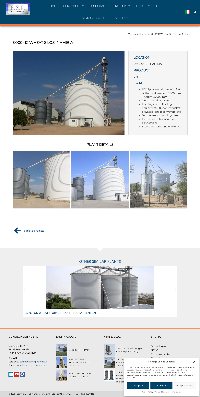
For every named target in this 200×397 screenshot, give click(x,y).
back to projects (34, 230)
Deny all (161, 385)
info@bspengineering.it (33, 365)
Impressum (177, 392)
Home (143, 34)
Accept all (138, 385)
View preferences (185, 385)
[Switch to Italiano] (188, 12)
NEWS (154, 350)
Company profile (160, 354)
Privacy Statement (162, 392)
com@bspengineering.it (33, 361)
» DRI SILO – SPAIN (79, 350)
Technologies (158, 346)
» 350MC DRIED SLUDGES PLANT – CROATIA (79, 362)
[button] (194, 361)
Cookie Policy (147, 392)
